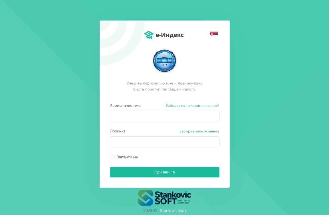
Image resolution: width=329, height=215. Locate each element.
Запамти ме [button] (127, 157)
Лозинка (118, 131)
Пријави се (164, 172)
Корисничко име (125, 105)
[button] (214, 34)
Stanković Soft (173, 210)
